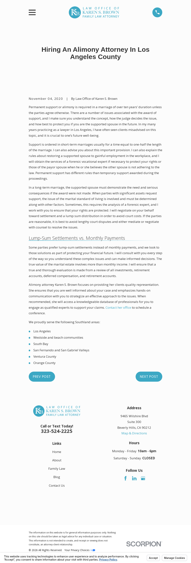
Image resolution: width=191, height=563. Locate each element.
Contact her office (118, 307)
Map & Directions (134, 433)
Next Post (149, 376)
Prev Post (42, 376)
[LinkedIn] (134, 478)
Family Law (56, 469)
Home (56, 452)
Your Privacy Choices (79, 550)
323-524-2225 (56, 431)
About (56, 460)
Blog (56, 477)
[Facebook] (125, 478)
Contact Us (57, 485)
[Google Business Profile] (143, 478)
